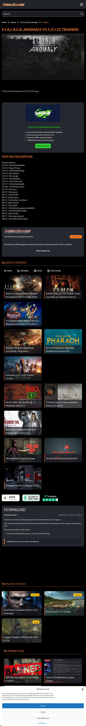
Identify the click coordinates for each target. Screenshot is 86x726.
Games (13, 22)
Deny (43, 712)
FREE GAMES (54, 270)
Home (4, 22)
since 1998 (75, 237)
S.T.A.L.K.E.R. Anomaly (29, 22)
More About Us (43, 250)
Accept (43, 706)
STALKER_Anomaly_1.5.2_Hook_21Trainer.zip (23, 541)
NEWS (8, 270)
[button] (83, 689)
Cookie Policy (42, 723)
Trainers (45, 22)
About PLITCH (43, 146)
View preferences (43, 718)
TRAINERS (23, 270)
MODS (38, 270)
